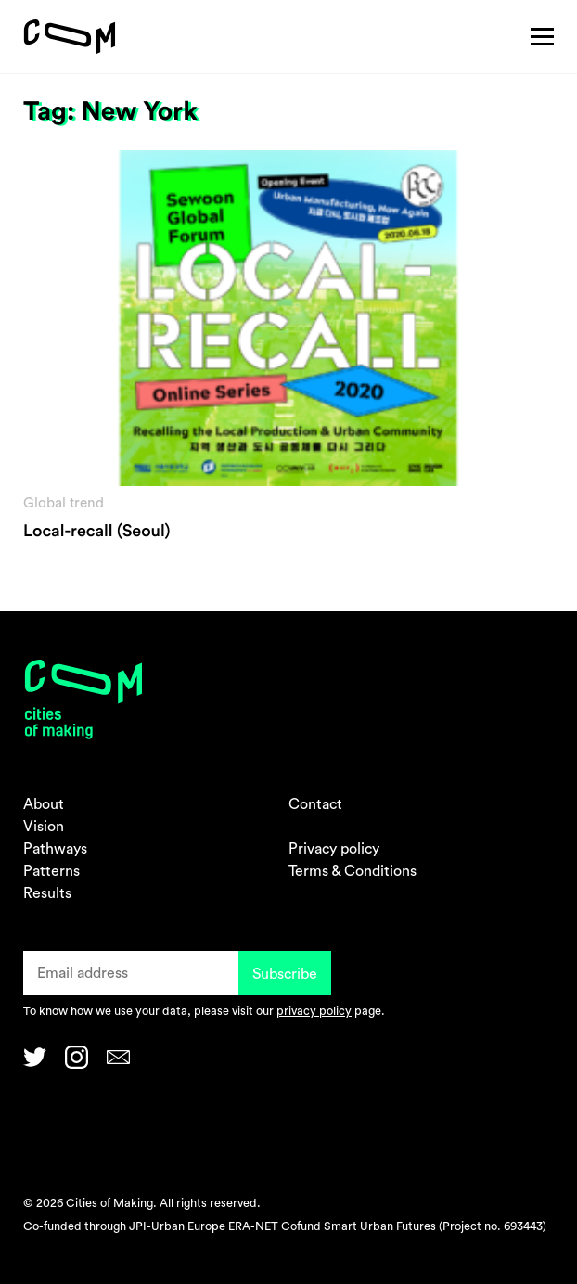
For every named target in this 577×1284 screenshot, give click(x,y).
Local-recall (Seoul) (96, 531)
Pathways (55, 848)
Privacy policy (333, 848)
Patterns (51, 871)
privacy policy (314, 1011)
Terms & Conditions (352, 871)
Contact (315, 804)
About (43, 804)
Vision (43, 826)
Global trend (63, 503)
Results (47, 893)
